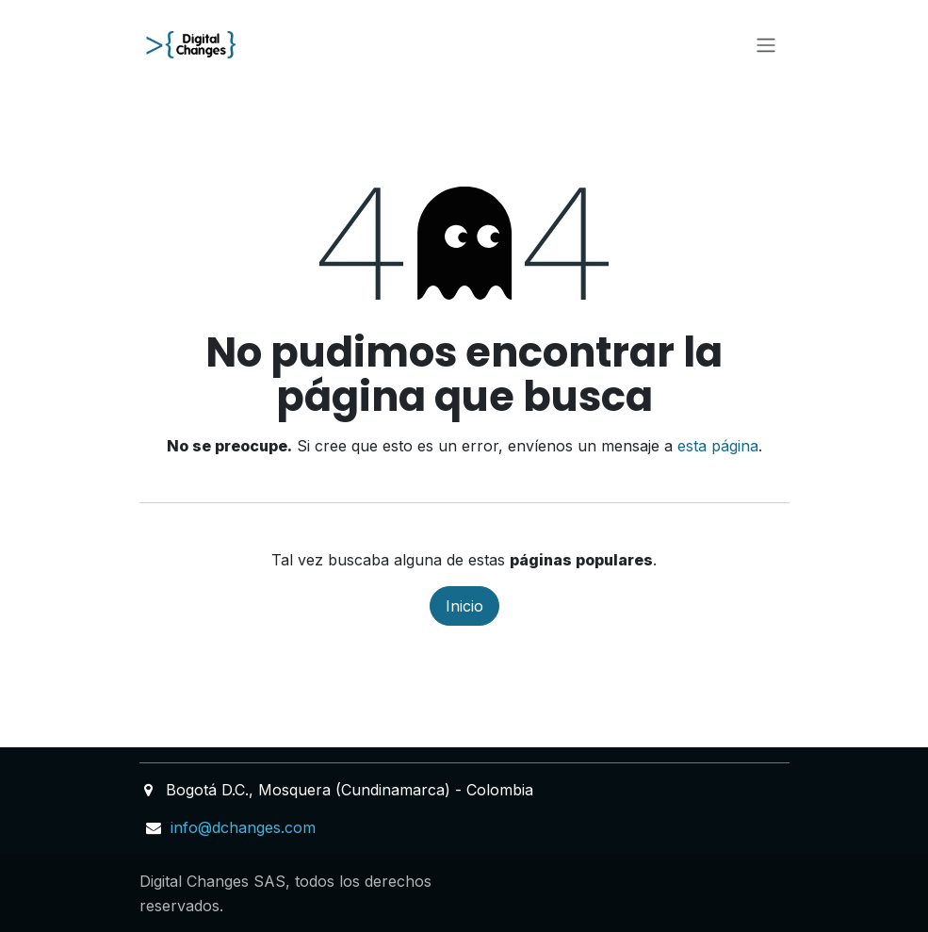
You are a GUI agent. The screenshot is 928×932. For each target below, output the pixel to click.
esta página (717, 445)
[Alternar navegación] (766, 44)
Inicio (464, 606)
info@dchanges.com (243, 827)
